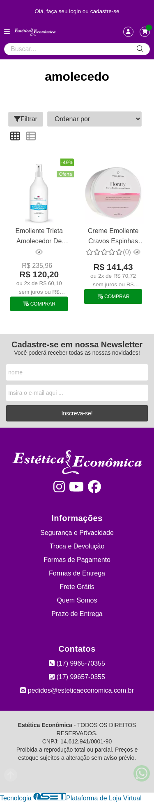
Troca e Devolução (77, 546)
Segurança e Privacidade (77, 532)
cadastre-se (105, 11)
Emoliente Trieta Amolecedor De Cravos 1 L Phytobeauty (39, 237)
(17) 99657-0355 (77, 676)
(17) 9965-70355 (77, 663)
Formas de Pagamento (77, 559)
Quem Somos (77, 600)
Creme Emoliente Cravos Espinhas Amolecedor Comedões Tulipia (113, 237)
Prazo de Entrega (77, 613)
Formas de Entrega (77, 573)
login (76, 11)
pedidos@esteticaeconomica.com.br (77, 690)
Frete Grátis (77, 586)
